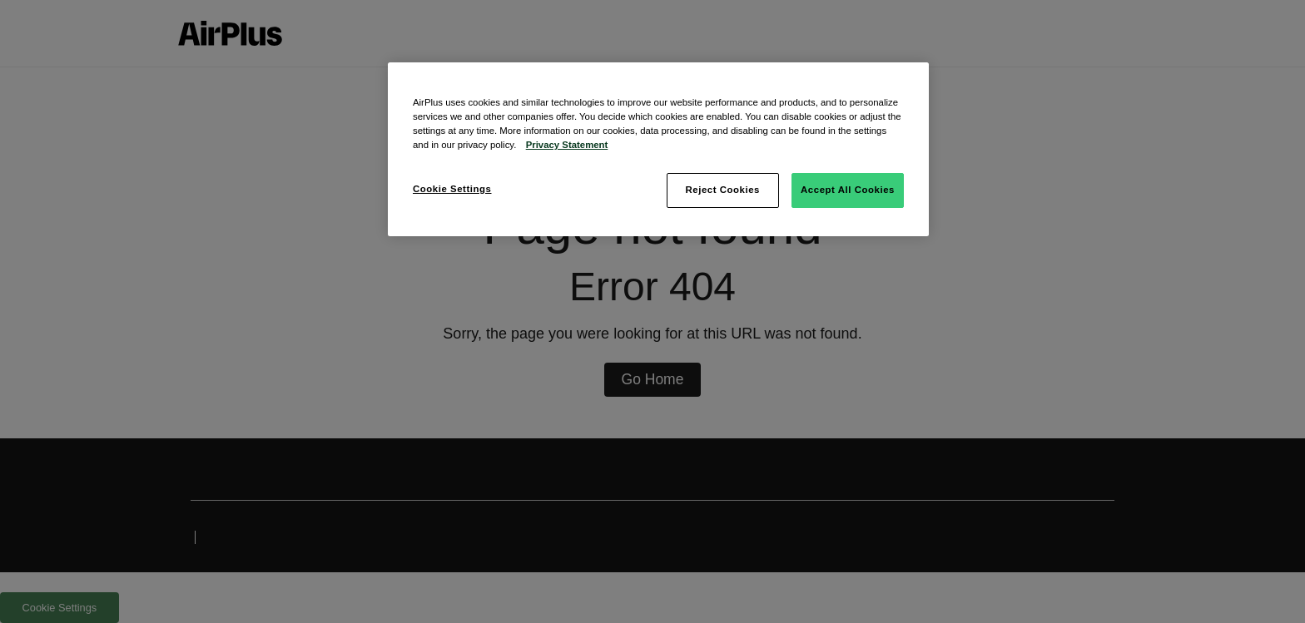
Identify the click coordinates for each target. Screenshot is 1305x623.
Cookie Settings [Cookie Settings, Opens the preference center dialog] (452, 189)
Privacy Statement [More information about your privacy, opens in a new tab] (567, 145)
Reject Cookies (722, 190)
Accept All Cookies (848, 190)
